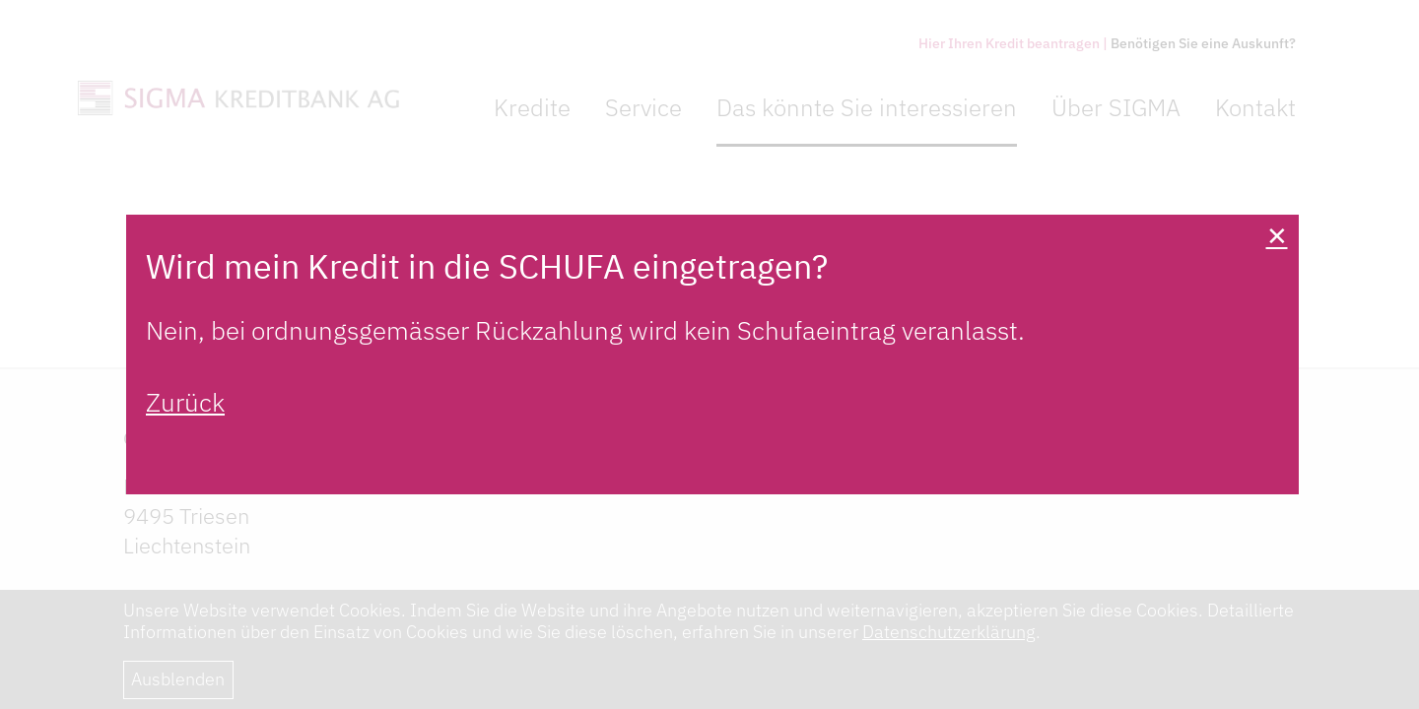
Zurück (185, 402)
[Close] (1276, 237)
